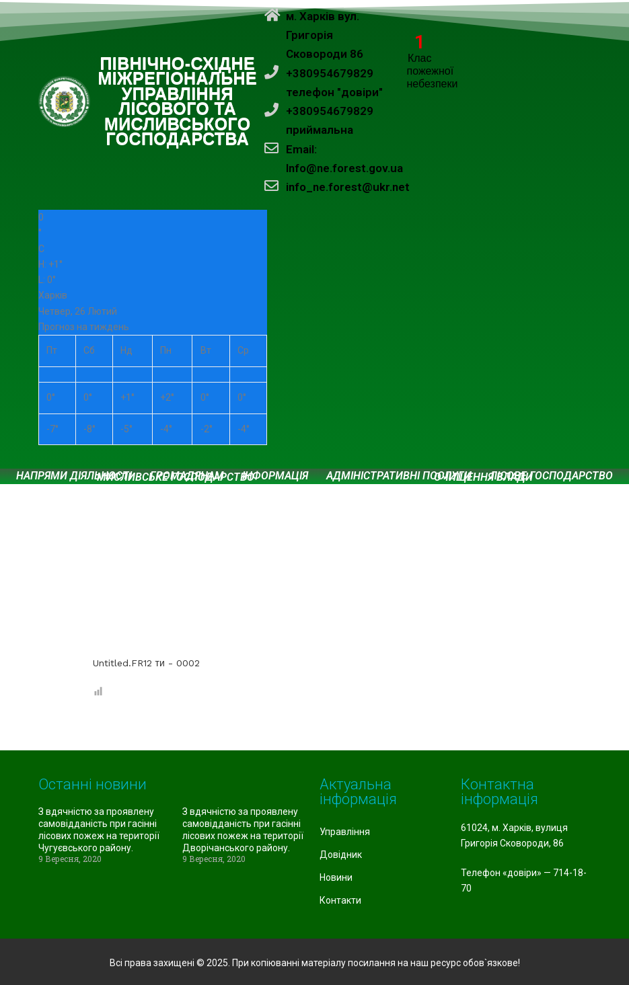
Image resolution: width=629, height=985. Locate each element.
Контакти (340, 900)
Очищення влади (483, 477)
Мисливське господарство (175, 477)
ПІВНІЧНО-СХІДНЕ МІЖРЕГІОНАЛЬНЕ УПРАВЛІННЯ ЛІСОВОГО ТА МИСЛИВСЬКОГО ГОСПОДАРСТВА (178, 101)
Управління (345, 831)
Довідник (341, 854)
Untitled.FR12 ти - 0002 (146, 663)
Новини (336, 877)
